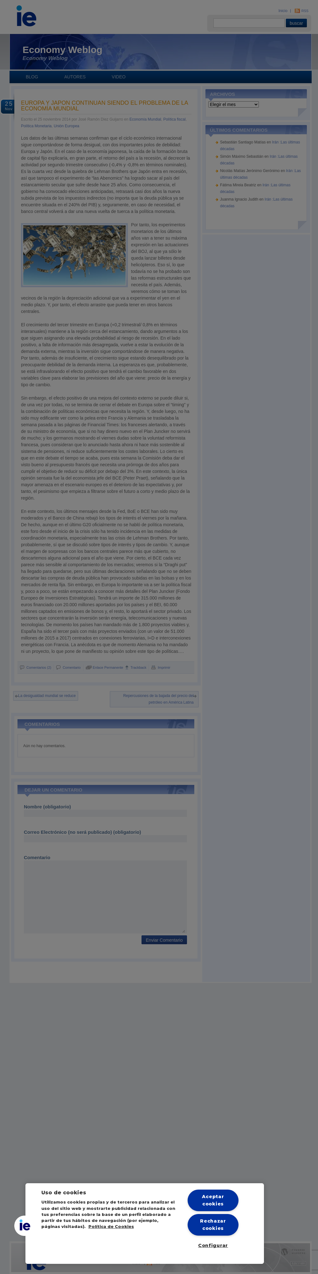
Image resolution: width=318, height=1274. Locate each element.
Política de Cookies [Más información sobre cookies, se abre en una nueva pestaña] (111, 1226)
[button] (24, 1226)
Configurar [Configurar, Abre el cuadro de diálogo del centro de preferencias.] (213, 1245)
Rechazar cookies (213, 1224)
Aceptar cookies (213, 1200)
